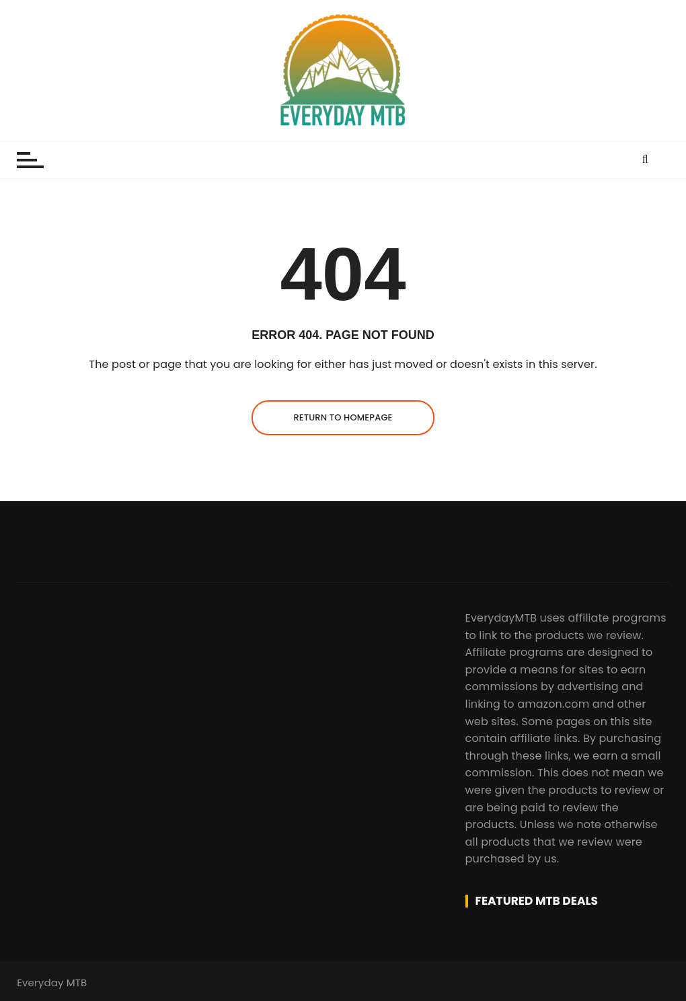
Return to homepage (342, 417)
